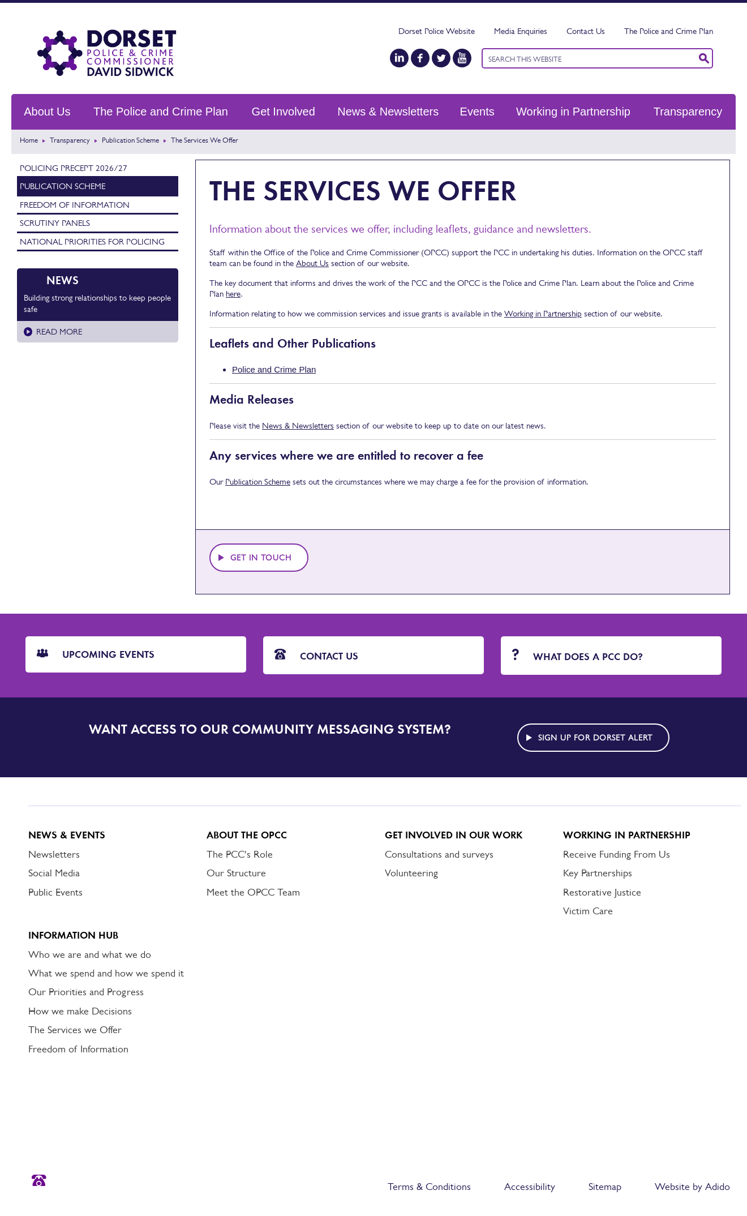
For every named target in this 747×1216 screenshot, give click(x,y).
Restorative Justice (602, 892)
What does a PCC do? (577, 656)
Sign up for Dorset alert (595, 737)
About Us (47, 111)
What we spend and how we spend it (106, 973)
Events (477, 111)
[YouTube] (462, 58)
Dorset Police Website (436, 31)
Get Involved (283, 111)
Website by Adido (692, 1186)
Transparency (688, 111)
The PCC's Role (240, 854)
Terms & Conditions (429, 1186)
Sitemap (605, 1186)
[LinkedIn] (399, 58)
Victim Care (588, 911)
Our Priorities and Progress (86, 991)
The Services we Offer (75, 1029)
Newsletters (54, 854)
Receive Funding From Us (616, 854)
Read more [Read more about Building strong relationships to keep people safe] (59, 331)
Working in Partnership (573, 111)
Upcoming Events (95, 654)
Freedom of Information (75, 204)
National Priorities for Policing (92, 241)
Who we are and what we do (89, 954)
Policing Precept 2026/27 (73, 168)
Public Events (55, 892)
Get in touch (260, 557)
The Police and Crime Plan (668, 31)
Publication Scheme (130, 140)
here (233, 293)
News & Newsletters (388, 111)
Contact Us (585, 31)
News (62, 280)
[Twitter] (441, 58)
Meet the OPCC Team (253, 892)
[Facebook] (420, 58)
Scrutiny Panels (55, 223)
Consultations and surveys (439, 854)
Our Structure (236, 873)
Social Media (54, 873)
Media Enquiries (520, 31)
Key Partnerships (597, 873)
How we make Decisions (80, 1011)
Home (29, 140)
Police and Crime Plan (274, 369)
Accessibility (529, 1186)
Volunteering (411, 873)
